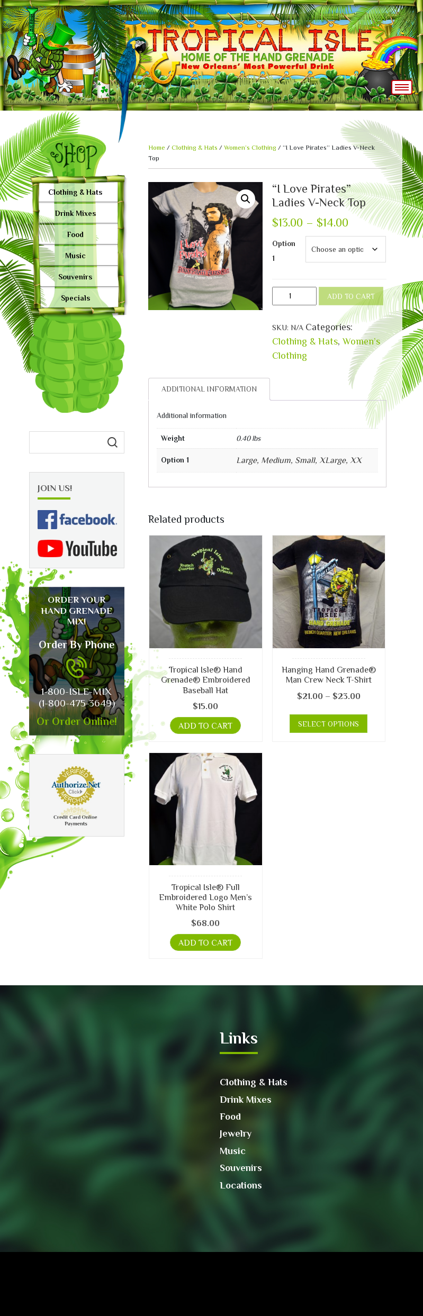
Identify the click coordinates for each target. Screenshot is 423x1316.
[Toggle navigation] (401, 87)
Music (75, 255)
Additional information (209, 389)
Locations (241, 1185)
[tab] (209, 389)
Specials (75, 298)
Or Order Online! (77, 721)
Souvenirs (75, 277)
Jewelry (235, 1133)
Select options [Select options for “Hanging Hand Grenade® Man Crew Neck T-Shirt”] (328, 724)
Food (75, 234)
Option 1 (283, 250)
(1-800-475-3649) (77, 703)
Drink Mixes (75, 213)
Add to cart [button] (205, 726)
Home (156, 147)
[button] (245, 198)
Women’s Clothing (250, 147)
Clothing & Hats (75, 192)
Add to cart (351, 296)
